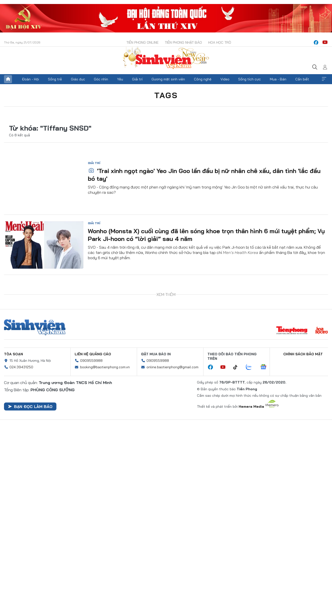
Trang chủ (8, 79)
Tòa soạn (13, 354)
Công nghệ (202, 79)
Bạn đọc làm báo (30, 406)
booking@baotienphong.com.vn (105, 367)
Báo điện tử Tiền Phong (166, 58)
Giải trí (137, 79)
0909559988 (91, 360)
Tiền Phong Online (142, 42)
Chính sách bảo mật (303, 354)
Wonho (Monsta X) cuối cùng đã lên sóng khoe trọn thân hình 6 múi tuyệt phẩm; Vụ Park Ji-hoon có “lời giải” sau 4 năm (206, 234)
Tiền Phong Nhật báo (183, 42)
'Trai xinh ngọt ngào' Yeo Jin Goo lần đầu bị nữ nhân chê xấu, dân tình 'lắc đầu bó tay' (204, 174)
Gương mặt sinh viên (168, 79)
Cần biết (302, 79)
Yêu (120, 79)
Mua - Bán (278, 79)
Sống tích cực (249, 79)
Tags (166, 95)
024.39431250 (21, 367)
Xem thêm (324, 79)
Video (224, 79)
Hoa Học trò (219, 42)
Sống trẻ (55, 79)
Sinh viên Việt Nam (34, 327)
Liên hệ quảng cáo (93, 354)
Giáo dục (78, 79)
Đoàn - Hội (30, 79)
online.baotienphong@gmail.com (172, 367)
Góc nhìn (101, 79)
